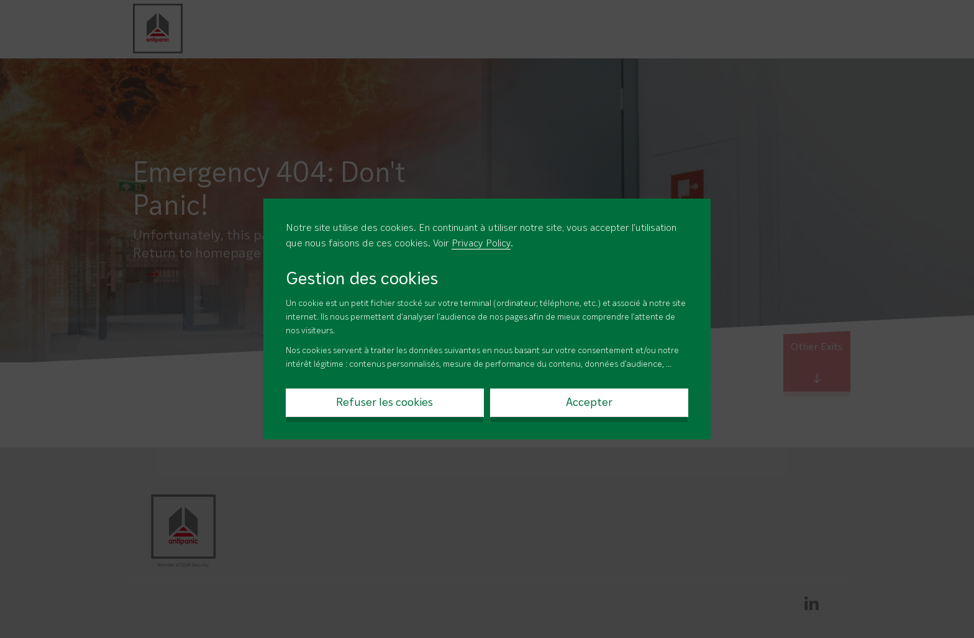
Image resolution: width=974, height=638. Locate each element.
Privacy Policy (481, 244)
